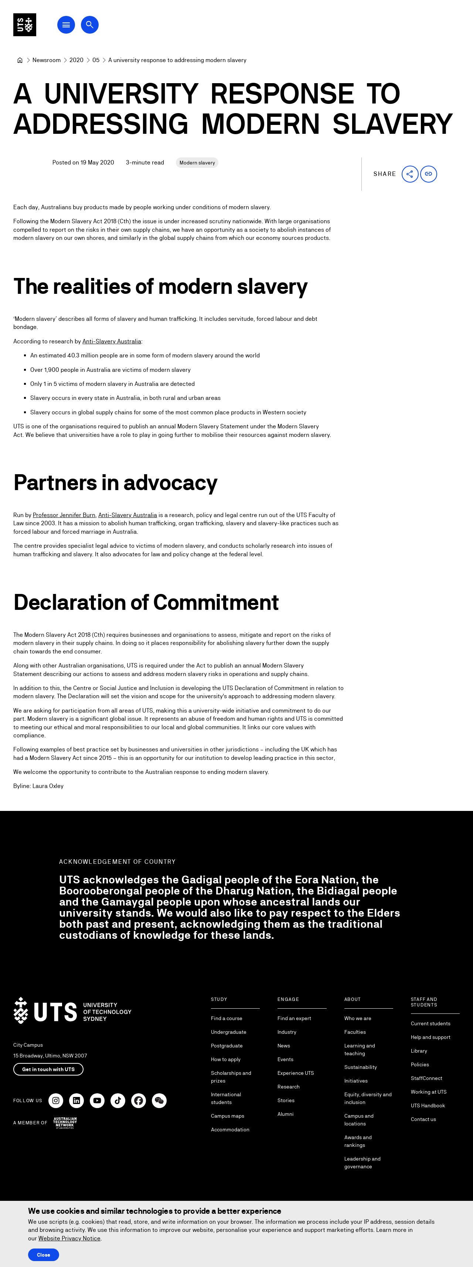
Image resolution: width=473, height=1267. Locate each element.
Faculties (355, 1032)
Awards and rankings (358, 1141)
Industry (287, 1032)
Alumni (286, 1114)
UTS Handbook (428, 1105)
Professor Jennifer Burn (64, 515)
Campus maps (227, 1116)
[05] (95, 60)
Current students (430, 1023)
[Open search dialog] (99, 26)
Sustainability (360, 1067)
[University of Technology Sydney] (20, 60)
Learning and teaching (359, 1049)
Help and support (430, 1037)
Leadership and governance (362, 1162)
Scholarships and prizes (231, 1077)
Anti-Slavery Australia (111, 341)
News (284, 1046)
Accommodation (230, 1129)
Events (285, 1059)
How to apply (226, 1059)
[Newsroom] (47, 60)
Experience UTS (296, 1073)
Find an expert (294, 1018)
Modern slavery (197, 163)
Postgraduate (227, 1046)
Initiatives (356, 1081)
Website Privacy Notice (69, 1238)
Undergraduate (228, 1032)
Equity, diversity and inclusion (368, 1098)
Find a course (226, 1018)
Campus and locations (359, 1120)
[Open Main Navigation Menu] (75, 26)
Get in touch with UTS (48, 1069)
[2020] (76, 60)
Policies (420, 1064)
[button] (410, 174)
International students (226, 1098)
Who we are (357, 1018)
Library (419, 1051)
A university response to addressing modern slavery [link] (177, 60)
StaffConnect (426, 1078)
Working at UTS (429, 1092)
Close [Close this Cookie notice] (43, 1255)
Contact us (423, 1119)
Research (289, 1087)
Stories (286, 1100)
